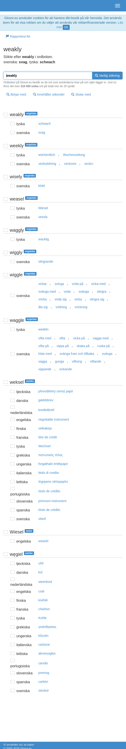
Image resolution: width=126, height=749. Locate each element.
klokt (41, 186)
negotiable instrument (53, 419)
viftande (95, 361)
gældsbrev (45, 400)
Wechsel (44, 446)
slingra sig (97, 299)
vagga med (101, 338)
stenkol (43, 690)
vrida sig (61, 299)
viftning (77, 361)
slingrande (45, 261)
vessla (42, 217)
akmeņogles (47, 653)
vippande (44, 369)
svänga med (47, 291)
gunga (59, 361)
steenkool (45, 582)
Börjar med (16, 94)
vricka (42, 299)
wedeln (43, 329)
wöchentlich (46, 155)
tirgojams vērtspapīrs (53, 481)
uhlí (41, 563)
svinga (59, 284)
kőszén (43, 635)
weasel (43, 541)
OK (66, 27)
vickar (42, 284)
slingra (101, 291)
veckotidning (47, 163)
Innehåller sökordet (48, 94)
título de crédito (49, 491)
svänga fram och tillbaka (77, 353)
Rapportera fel (18, 36)
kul (40, 572)
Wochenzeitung (74, 155)
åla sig (42, 307)
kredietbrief (46, 410)
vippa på (63, 346)
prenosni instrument (52, 501)
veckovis (70, 163)
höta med (45, 353)
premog (43, 673)
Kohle (42, 618)
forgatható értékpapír (53, 464)
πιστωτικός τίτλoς (50, 455)
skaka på (83, 346)
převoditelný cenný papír (55, 391)
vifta (62, 338)
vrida (67, 291)
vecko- (89, 163)
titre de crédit (47, 437)
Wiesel (43, 208)
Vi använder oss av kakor (18, 744)
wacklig (43, 239)
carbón (43, 681)
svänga (84, 291)
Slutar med (81, 94)
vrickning (81, 307)
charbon (44, 609)
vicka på (79, 338)
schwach (44, 123)
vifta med (44, 338)
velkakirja (45, 428)
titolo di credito (48, 473)
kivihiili (42, 600)
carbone (44, 644)
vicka (78, 299)
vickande (65, 369)
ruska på (103, 346)
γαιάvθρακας (47, 627)
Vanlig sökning (107, 75)
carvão (43, 663)
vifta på (43, 346)
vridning (61, 307)
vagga (42, 361)
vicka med (98, 284)
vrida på (77, 284)
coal (41, 591)
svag (41, 132)
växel (42, 518)
